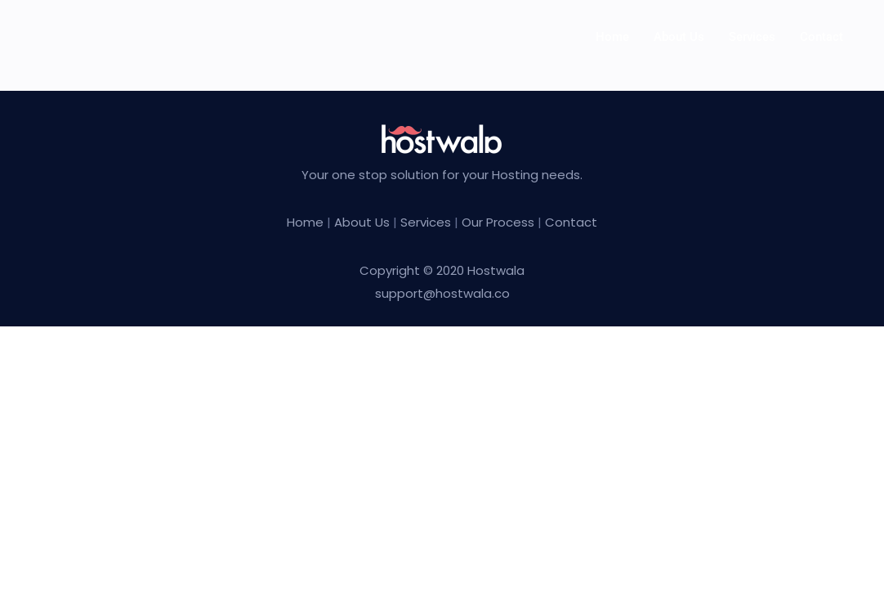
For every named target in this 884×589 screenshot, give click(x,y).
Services (752, 36)
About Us (363, 222)
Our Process (498, 222)
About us (679, 36)
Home (612, 36)
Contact (821, 36)
